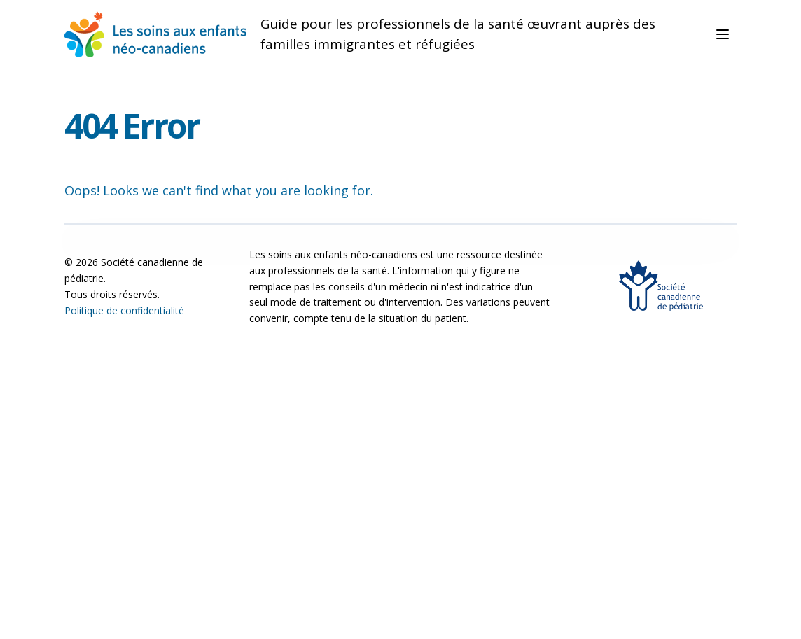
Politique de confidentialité (124, 310)
